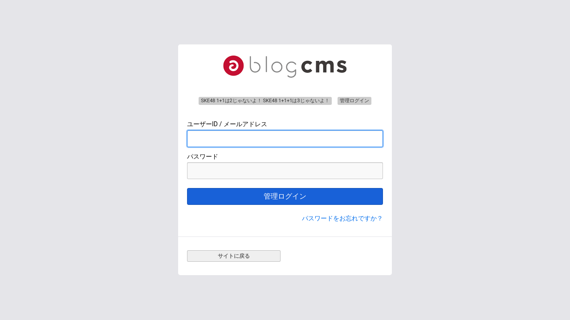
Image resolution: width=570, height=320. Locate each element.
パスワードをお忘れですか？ (342, 218)
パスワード (202, 156)
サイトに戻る (234, 256)
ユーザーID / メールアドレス (227, 124)
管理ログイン (285, 196)
